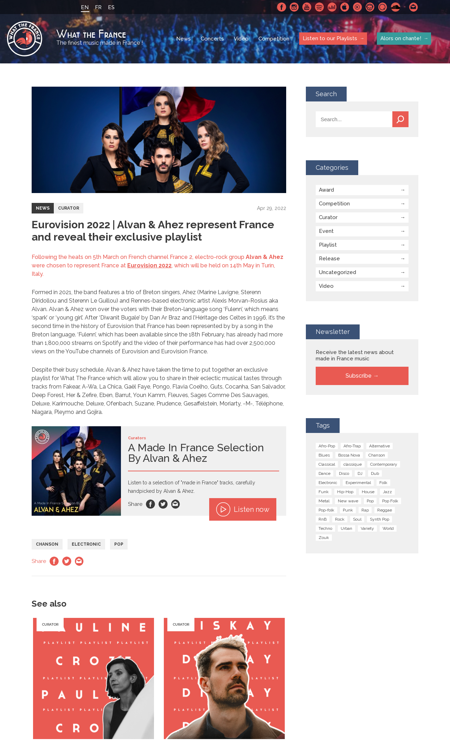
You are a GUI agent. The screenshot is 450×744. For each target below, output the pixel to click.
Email (175, 504)
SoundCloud (395, 7)
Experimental (358, 482)
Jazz (387, 491)
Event (326, 231)
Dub (375, 473)
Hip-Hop (345, 491)
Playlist (328, 245)
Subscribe (359, 375)
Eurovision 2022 (149, 265)
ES (111, 7)
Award (326, 190)
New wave (348, 500)
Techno (325, 528)
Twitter (163, 504)
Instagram (294, 7)
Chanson (47, 544)
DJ (360, 473)
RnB (323, 519)
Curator (68, 208)
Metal (324, 500)
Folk (383, 482)
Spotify (319, 7)
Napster (370, 7)
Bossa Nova (349, 455)
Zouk (324, 537)
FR (98, 7)
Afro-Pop (327, 446)
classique (352, 464)
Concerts (212, 39)
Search (400, 119)
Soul (357, 519)
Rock (340, 519)
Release (329, 258)
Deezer (332, 7)
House (368, 491)
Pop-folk (326, 510)
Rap (365, 510)
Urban (346, 528)
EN (85, 7)
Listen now (242, 509)
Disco (344, 473)
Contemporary (383, 464)
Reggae (384, 510)
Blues (324, 455)
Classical (327, 464)
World (388, 528)
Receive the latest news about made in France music (355, 355)
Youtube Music (357, 7)
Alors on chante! (400, 38)
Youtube (306, 7)
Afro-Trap (352, 446)
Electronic (86, 544)
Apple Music (344, 7)
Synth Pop (379, 519)
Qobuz (382, 7)
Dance (324, 473)
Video (241, 39)
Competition (273, 39)
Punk (348, 510)
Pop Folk (390, 500)
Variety (367, 528)
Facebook (281, 7)
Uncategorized (337, 272)
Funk (324, 491)
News (183, 39)
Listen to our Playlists (330, 38)
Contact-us (413, 7)
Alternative (379, 446)
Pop (118, 544)
